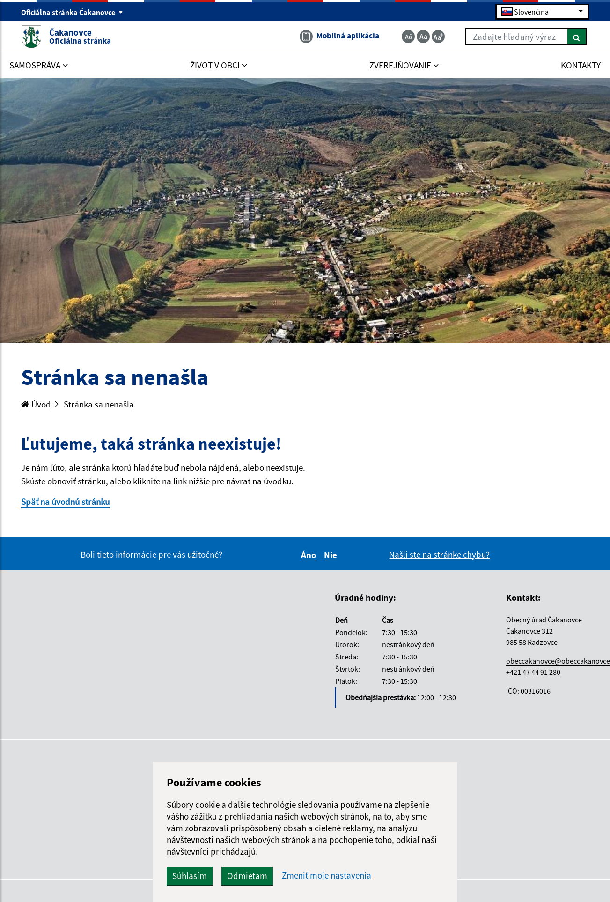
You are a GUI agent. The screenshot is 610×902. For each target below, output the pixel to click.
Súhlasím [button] (189, 875)
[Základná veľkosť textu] (423, 36)
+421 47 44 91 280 (533, 672)
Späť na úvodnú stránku (65, 501)
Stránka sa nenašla (99, 404)
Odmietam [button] (247, 875)
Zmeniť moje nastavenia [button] (326, 875)
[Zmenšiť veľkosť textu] (408, 36)
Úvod (36, 404)
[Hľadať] (577, 36)
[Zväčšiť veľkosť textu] (438, 36)
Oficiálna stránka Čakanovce (72, 12)
